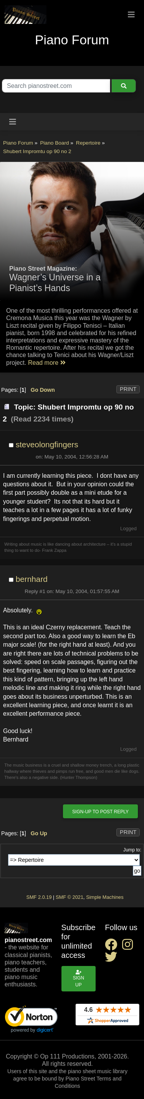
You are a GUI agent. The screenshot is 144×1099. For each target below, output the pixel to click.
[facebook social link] (113, 947)
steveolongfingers (47, 444)
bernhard (32, 579)
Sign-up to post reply (100, 811)
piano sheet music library (97, 1071)
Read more (47, 362)
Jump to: (132, 850)
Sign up (78, 979)
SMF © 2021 (69, 897)
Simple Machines (104, 897)
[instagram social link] (129, 947)
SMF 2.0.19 (38, 897)
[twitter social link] (112, 959)
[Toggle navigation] (131, 14)
